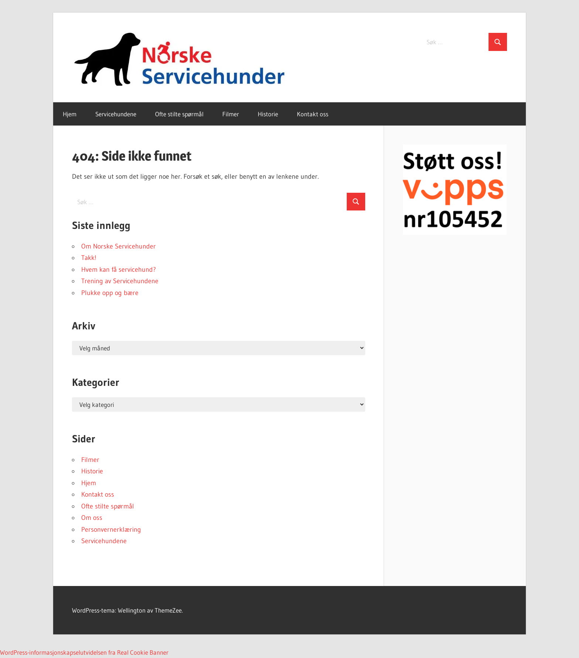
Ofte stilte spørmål (179, 114)
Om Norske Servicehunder (118, 246)
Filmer (230, 114)
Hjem (69, 114)
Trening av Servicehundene (119, 281)
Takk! (88, 258)
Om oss (91, 518)
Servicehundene (115, 114)
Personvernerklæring (111, 529)
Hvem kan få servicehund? (118, 269)
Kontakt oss (312, 114)
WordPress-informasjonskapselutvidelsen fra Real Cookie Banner (84, 652)
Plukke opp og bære (109, 293)
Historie (268, 114)
